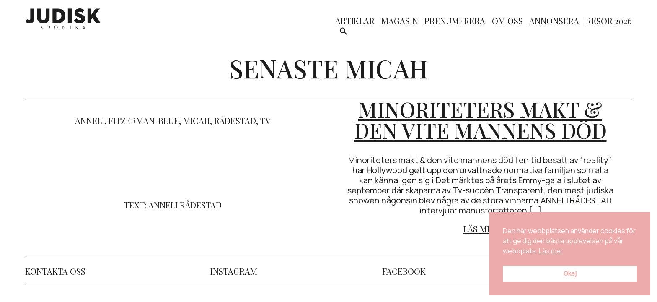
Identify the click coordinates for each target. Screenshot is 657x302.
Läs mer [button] (551, 250)
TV (265, 120)
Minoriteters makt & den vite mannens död (480, 119)
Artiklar (355, 21)
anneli (89, 120)
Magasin (399, 21)
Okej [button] (570, 273)
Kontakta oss (55, 271)
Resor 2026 (609, 21)
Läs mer (480, 228)
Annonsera (554, 21)
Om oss (507, 21)
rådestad (235, 120)
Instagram (233, 271)
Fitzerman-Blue (144, 120)
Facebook (404, 271)
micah (196, 120)
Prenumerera (454, 21)
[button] (343, 32)
